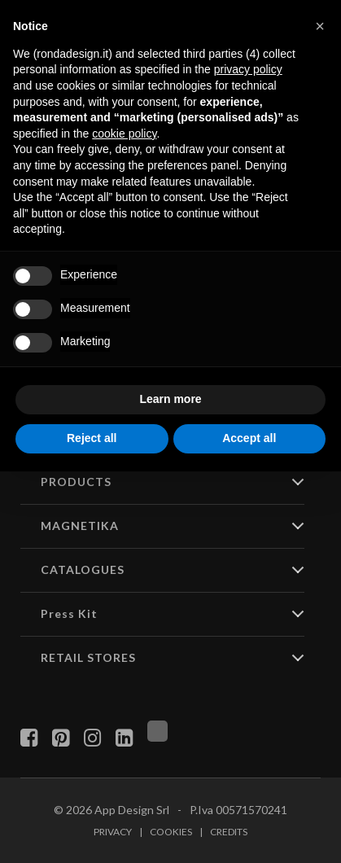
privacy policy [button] (248, 69)
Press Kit (69, 613)
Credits (228, 832)
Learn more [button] (170, 398)
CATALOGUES (83, 569)
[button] (320, 26)
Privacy (113, 832)
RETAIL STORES (88, 657)
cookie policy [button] (124, 133)
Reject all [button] (91, 438)
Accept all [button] (249, 438)
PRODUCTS (76, 481)
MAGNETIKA (80, 525)
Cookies (171, 832)
